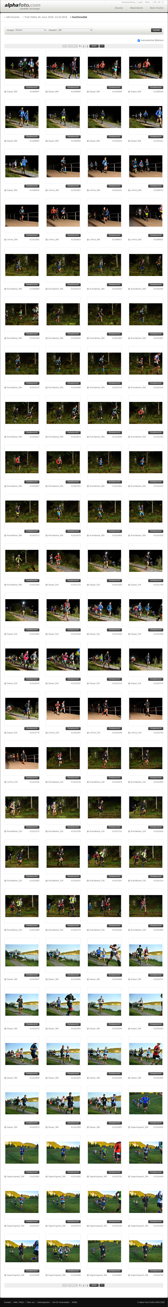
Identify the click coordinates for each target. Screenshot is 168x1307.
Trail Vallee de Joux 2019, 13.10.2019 (45, 17)
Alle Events (12, 17)
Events (119, 8)
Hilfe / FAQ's (18, 1302)
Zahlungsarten (43, 1302)
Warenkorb (136, 8)
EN (155, 2)
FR (159, 2)
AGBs (74, 1302)
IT (163, 2)
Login (140, 2)
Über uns (31, 1302)
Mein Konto (156, 8)
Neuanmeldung (128, 2)
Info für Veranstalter (60, 1302)
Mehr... (148, 2)
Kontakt (7, 1302)
